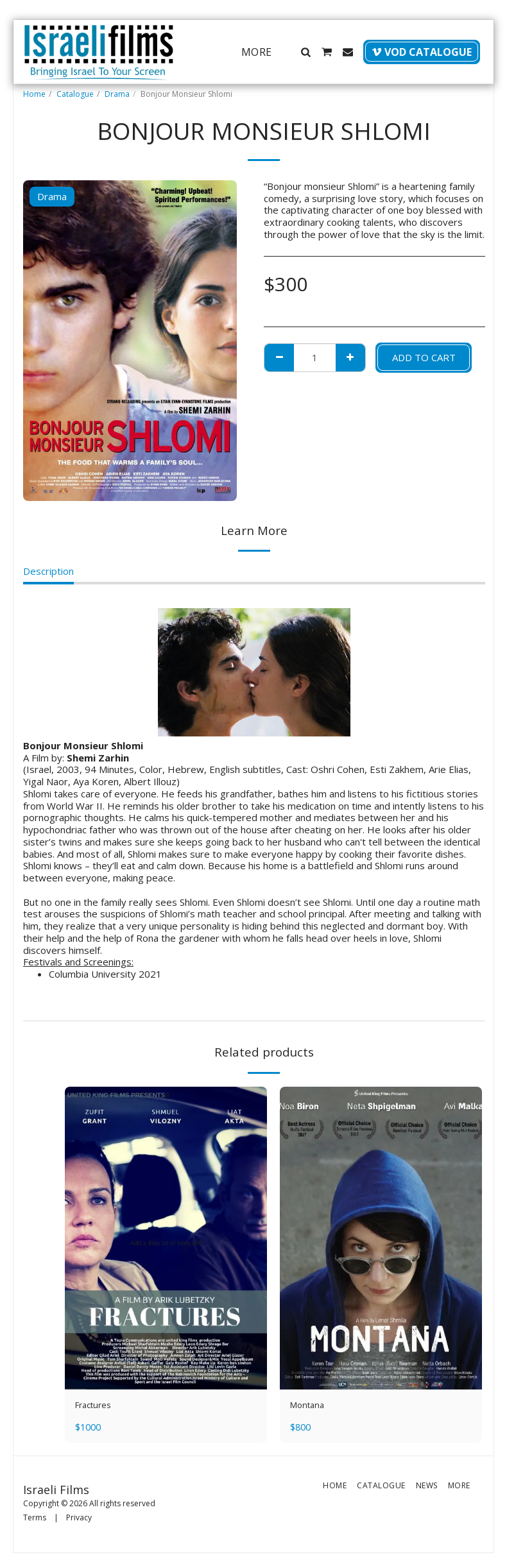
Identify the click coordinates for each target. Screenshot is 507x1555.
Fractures (96, 1406)
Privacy (79, 1520)
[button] (305, 52)
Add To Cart (424, 357)
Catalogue (75, 94)
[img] (166, 1238)
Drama (117, 94)
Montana (309, 1406)
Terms (34, 1520)
